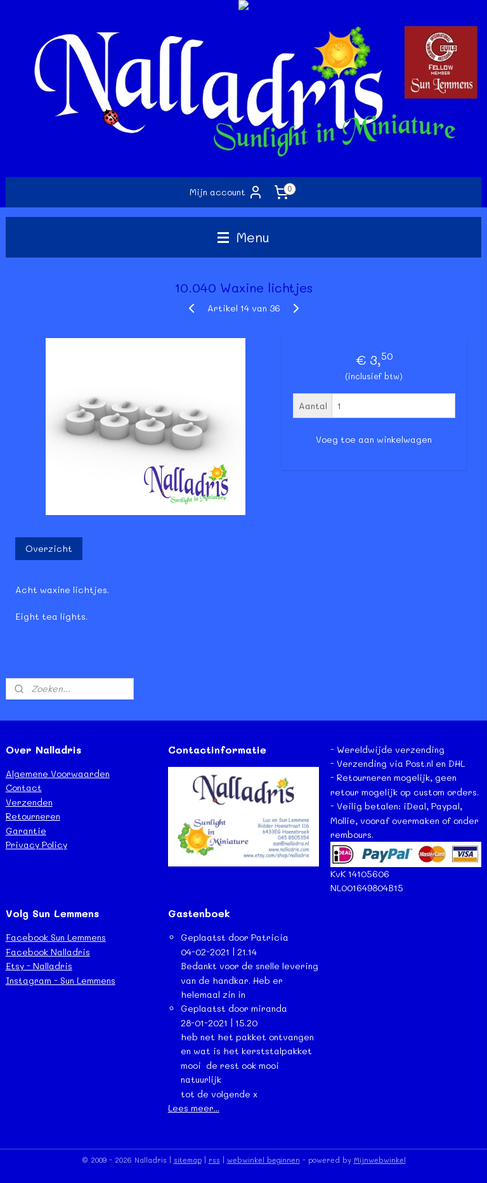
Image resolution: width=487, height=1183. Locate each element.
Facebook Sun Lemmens (56, 937)
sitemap (188, 1160)
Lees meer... (193, 1108)
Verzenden (29, 802)
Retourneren (33, 816)
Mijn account (226, 192)
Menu (243, 236)
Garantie (26, 831)
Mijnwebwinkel (380, 1160)
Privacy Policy (36, 845)
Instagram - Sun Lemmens (60, 980)
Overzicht (48, 548)
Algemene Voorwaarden (58, 774)
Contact (24, 787)
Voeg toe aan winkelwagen (374, 440)
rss (214, 1160)
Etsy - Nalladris (39, 966)
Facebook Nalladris (48, 952)
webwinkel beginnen (263, 1160)
